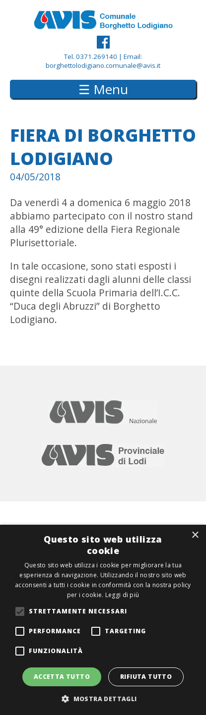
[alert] (103, 620)
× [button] (195, 535)
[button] (103, 698)
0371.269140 (96, 56)
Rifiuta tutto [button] (146, 676)
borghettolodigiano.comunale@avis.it (103, 65)
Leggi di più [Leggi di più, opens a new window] (122, 595)
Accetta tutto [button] (62, 676)
